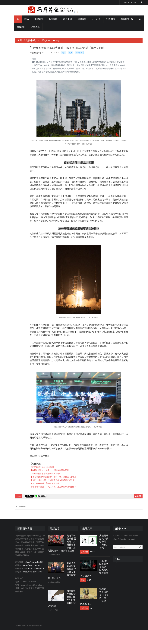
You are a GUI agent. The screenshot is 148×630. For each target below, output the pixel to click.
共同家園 (48, 19)
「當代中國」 (25, 40)
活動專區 (30, 27)
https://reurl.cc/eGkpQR (29, 568)
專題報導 (120, 19)
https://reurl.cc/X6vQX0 (29, 562)
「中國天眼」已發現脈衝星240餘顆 (40, 473)
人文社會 (91, 19)
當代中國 (62, 19)
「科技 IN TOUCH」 (45, 40)
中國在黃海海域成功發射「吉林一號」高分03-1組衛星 (48, 477)
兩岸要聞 (34, 19)
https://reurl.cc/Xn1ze (26, 565)
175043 (87, 552)
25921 (87, 608)
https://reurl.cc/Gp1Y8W (27, 572)
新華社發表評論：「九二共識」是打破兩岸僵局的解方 (49, 487)
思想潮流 (105, 19)
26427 (84, 580)
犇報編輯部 (32, 53)
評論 (22, 19)
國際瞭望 (77, 19)
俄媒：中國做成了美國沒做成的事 (40, 483)
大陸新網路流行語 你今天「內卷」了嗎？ (98, 541)
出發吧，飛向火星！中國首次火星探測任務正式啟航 (48, 480)
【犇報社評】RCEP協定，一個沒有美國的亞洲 (44, 470)
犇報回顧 (16, 27)
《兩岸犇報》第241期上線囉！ (38, 467)
